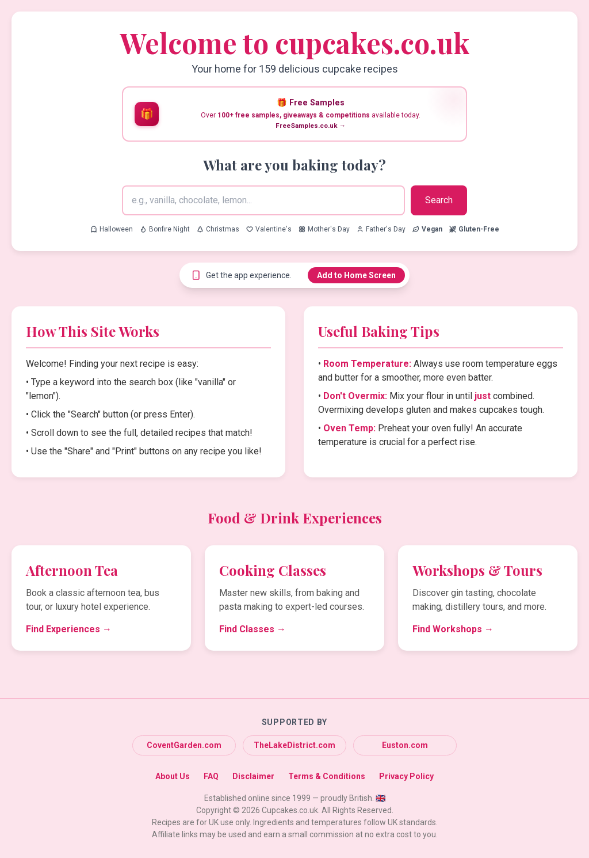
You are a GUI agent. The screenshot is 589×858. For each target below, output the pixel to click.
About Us (172, 776)
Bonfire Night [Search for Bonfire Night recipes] (165, 229)
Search (439, 200)
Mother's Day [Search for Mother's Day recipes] (324, 229)
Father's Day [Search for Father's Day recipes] (381, 229)
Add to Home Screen (356, 275)
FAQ (211, 776)
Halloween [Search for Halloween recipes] (111, 229)
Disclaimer (253, 776)
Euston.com (405, 745)
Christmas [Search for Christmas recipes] (218, 229)
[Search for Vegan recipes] (427, 229)
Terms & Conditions (326, 776)
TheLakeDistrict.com (294, 745)
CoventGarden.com (184, 745)
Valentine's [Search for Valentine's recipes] (269, 229)
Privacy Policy (406, 776)
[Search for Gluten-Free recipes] (474, 229)
